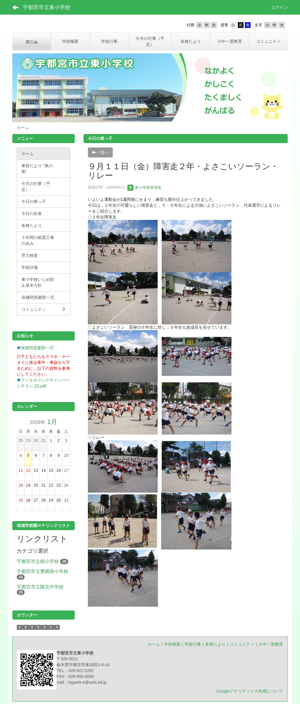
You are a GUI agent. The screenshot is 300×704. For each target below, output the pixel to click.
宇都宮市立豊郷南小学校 (42, 571)
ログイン (279, 7)
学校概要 (172, 644)
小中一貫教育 (270, 644)
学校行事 (193, 644)
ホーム (154, 644)
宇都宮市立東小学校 (46, 7)
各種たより (215, 644)
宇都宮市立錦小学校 (38, 561)
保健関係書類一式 (37, 347)
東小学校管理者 (144, 187)
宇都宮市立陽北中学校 (40, 586)
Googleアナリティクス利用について (250, 691)
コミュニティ (242, 644)
